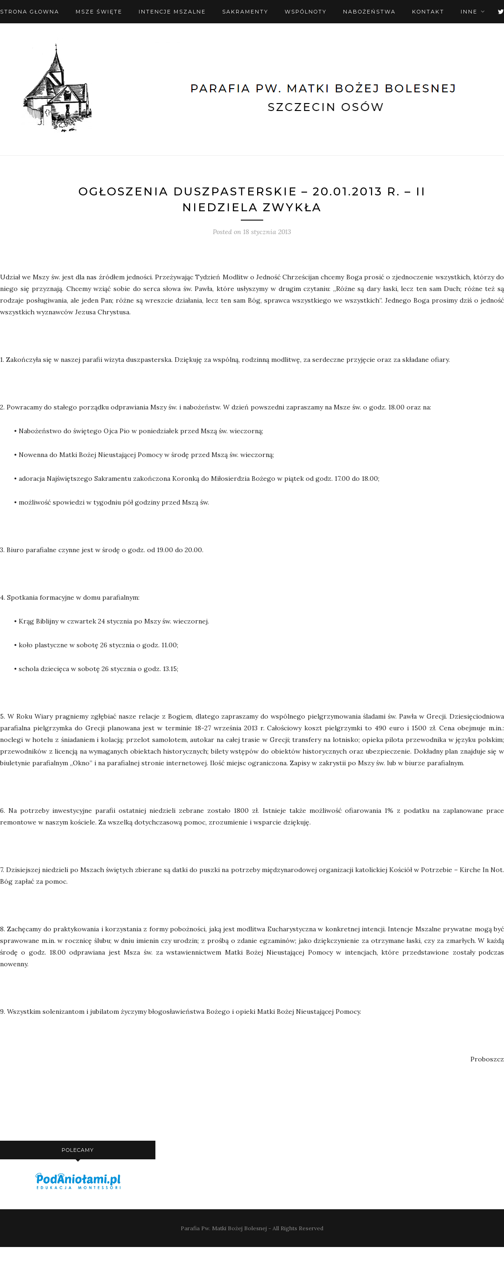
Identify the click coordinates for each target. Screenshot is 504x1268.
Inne (469, 11)
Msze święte (99, 11)
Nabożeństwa (369, 11)
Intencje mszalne (172, 11)
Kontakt (428, 11)
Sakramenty (245, 11)
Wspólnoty (306, 11)
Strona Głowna (29, 11)
